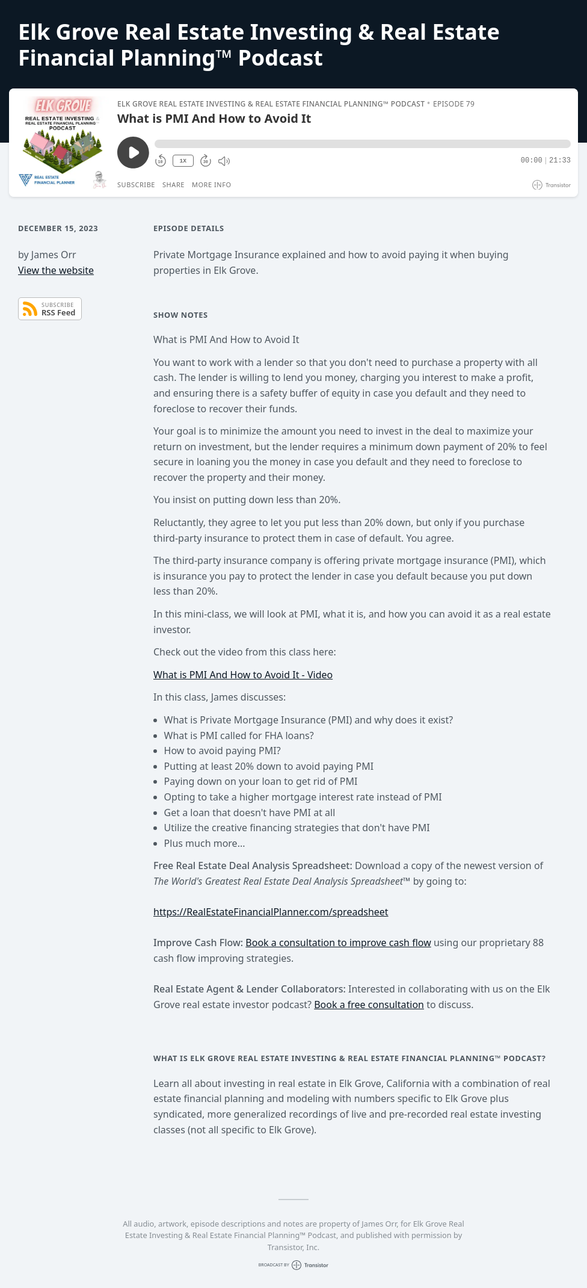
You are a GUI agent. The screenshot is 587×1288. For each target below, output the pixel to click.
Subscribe (136, 184)
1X (182, 161)
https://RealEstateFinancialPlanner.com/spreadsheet (271, 911)
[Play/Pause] (62, 143)
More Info (212, 184)
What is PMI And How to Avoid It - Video (243, 674)
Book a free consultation (369, 1004)
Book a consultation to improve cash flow (338, 942)
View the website (56, 270)
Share (173, 184)
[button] (363, 144)
